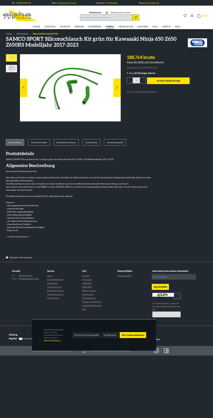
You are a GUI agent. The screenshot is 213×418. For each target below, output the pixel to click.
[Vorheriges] (23, 87)
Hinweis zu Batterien (91, 301)
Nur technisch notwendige (86, 335)
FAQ (84, 309)
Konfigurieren (110, 335)
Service (50, 270)
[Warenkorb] (202, 16)
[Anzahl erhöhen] (143, 80)
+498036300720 (23, 3)
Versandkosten (152, 3)
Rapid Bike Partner (55, 290)
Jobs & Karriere (54, 287)
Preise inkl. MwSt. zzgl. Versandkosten (145, 62)
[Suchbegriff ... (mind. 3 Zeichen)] (106, 18)
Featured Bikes (124, 270)
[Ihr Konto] (192, 16)
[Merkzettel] (185, 16)
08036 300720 (25, 275)
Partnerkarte (53, 298)
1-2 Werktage (111, 3)
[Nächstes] (117, 87)
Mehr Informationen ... (52, 340)
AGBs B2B (87, 287)
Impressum (87, 279)
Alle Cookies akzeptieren (133, 335)
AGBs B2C (87, 283)
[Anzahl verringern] (130, 80)
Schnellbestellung (55, 279)
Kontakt (85, 276)
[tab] (15, 142)
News (49, 276)
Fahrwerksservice (55, 294)
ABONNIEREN (160, 287)
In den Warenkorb (168, 80)
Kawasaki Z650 (124, 276)
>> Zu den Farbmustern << (18, 236)
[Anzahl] (136, 80)
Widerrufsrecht (89, 290)
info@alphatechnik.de (66, 3)
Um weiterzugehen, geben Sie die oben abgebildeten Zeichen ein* (166, 306)
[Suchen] (135, 18)
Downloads (52, 283)
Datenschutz (88, 294)
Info (84, 270)
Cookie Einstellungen (91, 305)
